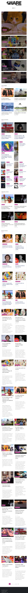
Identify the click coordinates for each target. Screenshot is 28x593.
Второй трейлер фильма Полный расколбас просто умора (19, 224)
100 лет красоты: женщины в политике (7, 266)
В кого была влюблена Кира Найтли (20, 266)
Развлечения (5, 66)
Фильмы (3, 204)
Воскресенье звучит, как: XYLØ (22, 172)
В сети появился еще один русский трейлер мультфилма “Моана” (6, 207)
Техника (3, 561)
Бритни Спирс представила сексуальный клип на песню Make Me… (23, 165)
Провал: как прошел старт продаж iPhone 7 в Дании (7, 454)
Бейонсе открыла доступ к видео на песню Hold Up (22, 144)
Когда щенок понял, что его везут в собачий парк (20, 481)
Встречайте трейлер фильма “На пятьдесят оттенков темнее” (20, 207)
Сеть (16, 300)
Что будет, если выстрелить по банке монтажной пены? (20, 99)
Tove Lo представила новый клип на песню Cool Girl (9, 164)
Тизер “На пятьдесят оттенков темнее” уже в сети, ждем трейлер (7, 224)
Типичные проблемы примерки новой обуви (11, 67)
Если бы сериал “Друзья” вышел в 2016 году (11, 55)
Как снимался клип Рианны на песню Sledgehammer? (22, 179)
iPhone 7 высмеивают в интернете (7, 565)
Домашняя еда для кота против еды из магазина (12, 31)
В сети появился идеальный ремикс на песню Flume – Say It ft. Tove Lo (6, 156)
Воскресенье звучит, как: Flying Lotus (9, 186)
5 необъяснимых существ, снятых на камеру (6, 113)
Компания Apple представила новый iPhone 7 (20, 566)
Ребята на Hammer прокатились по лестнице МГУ (19, 512)
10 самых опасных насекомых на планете (6, 99)
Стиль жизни (18, 281)
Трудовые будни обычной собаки (9, 80)
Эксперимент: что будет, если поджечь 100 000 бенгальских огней (7, 540)
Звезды (17, 244)
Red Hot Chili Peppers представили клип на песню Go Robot (6, 137)
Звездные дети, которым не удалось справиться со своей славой (19, 247)
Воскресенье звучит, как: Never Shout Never (9, 172)
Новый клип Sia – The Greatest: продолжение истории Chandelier (19, 137)
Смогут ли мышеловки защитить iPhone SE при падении (13, 43)
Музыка (8, 162)
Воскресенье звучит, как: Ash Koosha (22, 186)
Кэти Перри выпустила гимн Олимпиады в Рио (9, 179)
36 (16, 583)
